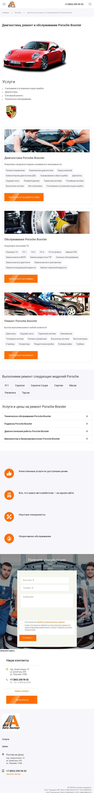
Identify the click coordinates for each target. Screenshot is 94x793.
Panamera (10, 392)
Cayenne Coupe (39, 385)
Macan (73, 385)
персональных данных (59, 625)
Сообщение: (28, 597)
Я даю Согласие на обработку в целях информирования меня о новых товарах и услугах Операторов (48, 627)
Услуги (5, 739)
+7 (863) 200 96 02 (74, 4)
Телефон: (28, 588)
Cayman (58, 385)
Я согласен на (45, 622)
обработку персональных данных (51, 622)
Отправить (28, 637)
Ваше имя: (28, 580)
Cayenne (20, 385)
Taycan (26, 392)
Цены (5, 746)
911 (7, 385)
